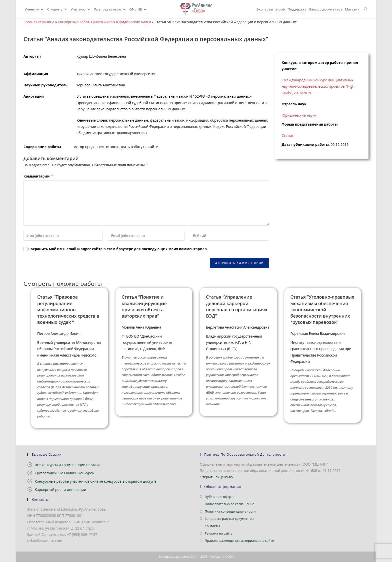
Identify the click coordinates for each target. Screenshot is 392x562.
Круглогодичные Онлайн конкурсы (64, 473)
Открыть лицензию (216, 477)
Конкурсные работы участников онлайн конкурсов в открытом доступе (95, 481)
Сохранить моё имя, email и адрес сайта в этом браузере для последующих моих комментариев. (118, 248)
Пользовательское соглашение (229, 504)
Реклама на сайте (218, 533)
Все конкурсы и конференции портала (67, 464)
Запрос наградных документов (229, 518)
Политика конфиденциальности (230, 511)
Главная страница (39, 21)
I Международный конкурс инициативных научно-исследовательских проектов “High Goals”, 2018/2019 (318, 86)
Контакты (212, 526)
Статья (287, 135)
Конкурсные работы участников (85, 21)
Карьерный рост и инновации (60, 489)
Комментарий (38, 176)
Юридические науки (133, 21)
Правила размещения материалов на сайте (239, 540)
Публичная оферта (219, 496)
